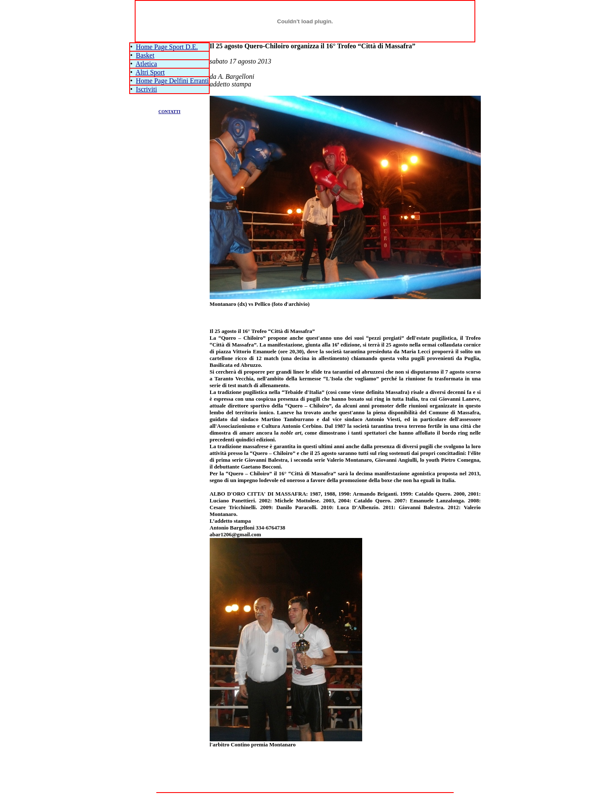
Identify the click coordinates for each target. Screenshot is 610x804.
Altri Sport (150, 72)
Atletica (146, 63)
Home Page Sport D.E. (167, 46)
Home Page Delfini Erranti (172, 80)
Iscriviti (146, 89)
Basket (145, 55)
